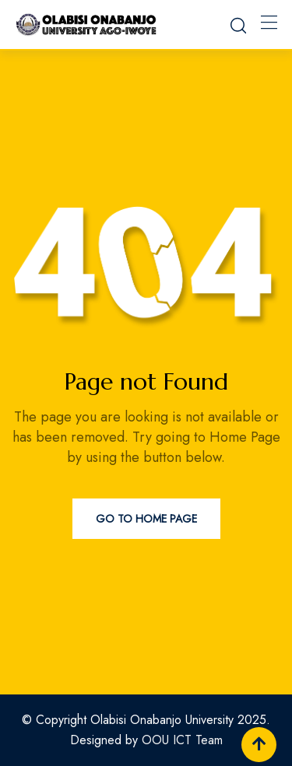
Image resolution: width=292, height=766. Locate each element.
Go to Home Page (146, 518)
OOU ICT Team (182, 740)
